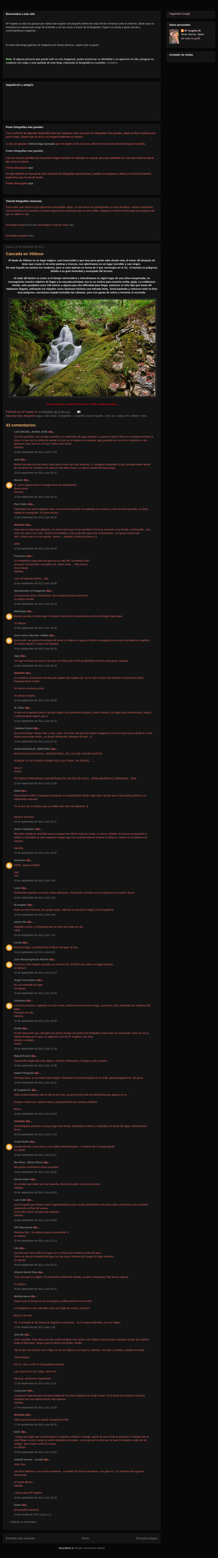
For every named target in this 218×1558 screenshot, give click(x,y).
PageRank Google (179, 13)
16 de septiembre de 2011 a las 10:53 (35, 993)
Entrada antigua (147, 1538)
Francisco (20, 556)
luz (113, 415)
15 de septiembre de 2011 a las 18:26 (35, 517)
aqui (71, 224)
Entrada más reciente (20, 1538)
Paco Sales (20, 504)
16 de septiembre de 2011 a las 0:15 (34, 897)
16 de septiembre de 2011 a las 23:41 (35, 1288)
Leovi (17, 888)
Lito (16, 1248)
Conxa (18, 942)
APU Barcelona (23, 1227)
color (46, 415)
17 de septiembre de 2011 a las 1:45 (34, 1327)
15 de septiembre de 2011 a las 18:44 (35, 548)
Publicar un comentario (23, 1521)
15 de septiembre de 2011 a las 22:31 (35, 821)
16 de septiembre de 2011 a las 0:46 (34, 914)
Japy (17, 655)
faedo (54, 415)
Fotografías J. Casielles (71, 415)
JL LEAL (19, 707)
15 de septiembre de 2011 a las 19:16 (35, 628)
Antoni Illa (20, 921)
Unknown (19, 860)
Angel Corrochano (25, 980)
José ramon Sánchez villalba (31, 635)
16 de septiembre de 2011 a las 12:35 (35, 1065)
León (107, 415)
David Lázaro (22, 1179)
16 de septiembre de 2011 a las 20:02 (35, 1171)
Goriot (18, 1028)
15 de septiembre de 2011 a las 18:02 (35, 472)
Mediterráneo (22, 1296)
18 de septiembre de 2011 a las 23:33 (35, 1497)
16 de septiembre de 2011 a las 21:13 (35, 1240)
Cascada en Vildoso (24, 254)
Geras (89, 415)
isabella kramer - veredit (28, 1459)
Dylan (17, 1504)
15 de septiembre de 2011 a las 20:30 (35, 700)
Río (127, 415)
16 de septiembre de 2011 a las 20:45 (35, 1192)
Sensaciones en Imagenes (30, 590)
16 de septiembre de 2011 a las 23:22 (35, 1264)
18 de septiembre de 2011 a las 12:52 (35, 1452)
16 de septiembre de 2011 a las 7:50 (34, 935)
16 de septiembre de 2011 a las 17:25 (35, 1134)
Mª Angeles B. (22, 1090)
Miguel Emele (22, 1055)
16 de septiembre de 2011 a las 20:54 (35, 1220)
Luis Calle (20, 1199)
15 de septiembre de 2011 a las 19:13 (35, 603)
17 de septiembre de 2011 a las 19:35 (35, 1424)
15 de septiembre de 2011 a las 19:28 (35, 648)
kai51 (17, 1431)
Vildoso (135, 415)
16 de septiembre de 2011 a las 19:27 (35, 1154)
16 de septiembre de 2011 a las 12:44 (35, 1113)
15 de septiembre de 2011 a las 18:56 (35, 583)
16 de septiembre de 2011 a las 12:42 (35, 1082)
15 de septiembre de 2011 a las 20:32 (35, 721)
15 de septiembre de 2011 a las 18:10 (35, 496)
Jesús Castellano (24, 829)
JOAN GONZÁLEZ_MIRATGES (32, 748)
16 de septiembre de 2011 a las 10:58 (35, 1020)
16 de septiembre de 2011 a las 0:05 (34, 880)
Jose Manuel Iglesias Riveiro (31, 959)
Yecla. (143, 415)
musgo (120, 415)
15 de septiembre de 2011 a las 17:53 (35, 452)
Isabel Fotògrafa (24, 1072)
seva (17, 459)
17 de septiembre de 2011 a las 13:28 (35, 1407)
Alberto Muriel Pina (25, 1272)
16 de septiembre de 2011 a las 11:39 (35, 1048)
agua (39, 415)
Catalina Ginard (23, 728)
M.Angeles (20, 904)
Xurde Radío (21, 1141)
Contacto (112, 62)
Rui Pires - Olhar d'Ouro (28, 1162)
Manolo (18, 480)
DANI (17, 790)
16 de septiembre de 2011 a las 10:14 (35, 972)
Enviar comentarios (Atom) (90, 1548)
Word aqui (31, 224)
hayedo (99, 415)
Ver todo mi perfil (190, 38)
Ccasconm (20, 1390)
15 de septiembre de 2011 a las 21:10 (35, 741)
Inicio (85, 1538)
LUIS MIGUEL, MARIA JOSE (31, 431)
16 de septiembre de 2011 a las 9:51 (34, 952)
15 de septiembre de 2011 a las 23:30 (35, 852)
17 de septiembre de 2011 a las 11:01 (35, 1383)
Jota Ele (19, 1334)
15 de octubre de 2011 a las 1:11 (32, 1514)
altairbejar (20, 611)
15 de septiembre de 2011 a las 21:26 (35, 783)
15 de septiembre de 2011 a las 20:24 (35, 665)
